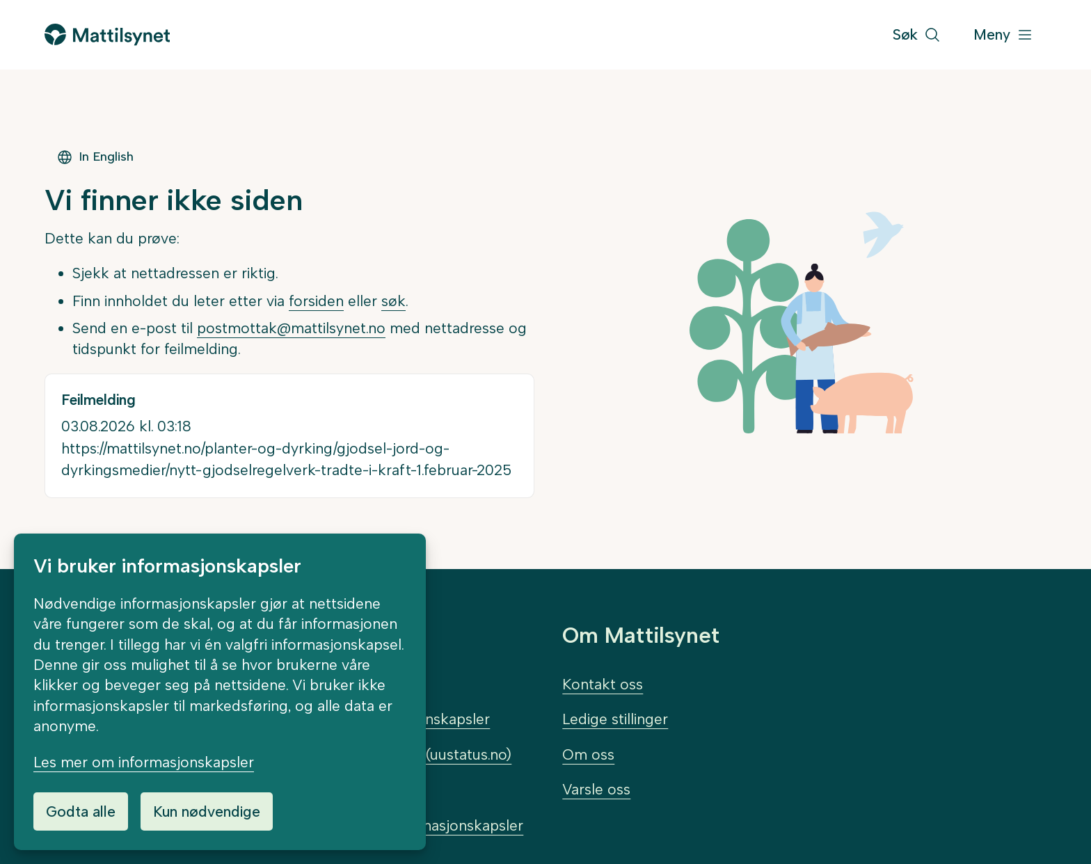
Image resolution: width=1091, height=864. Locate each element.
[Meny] (1003, 35)
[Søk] (916, 35)
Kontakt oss (602, 684)
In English (95, 157)
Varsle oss (596, 789)
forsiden (316, 301)
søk (393, 301)
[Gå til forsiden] (107, 34)
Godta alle (81, 811)
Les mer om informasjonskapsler (143, 762)
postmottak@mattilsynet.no (291, 328)
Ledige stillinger (615, 719)
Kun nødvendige (206, 811)
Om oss (588, 754)
